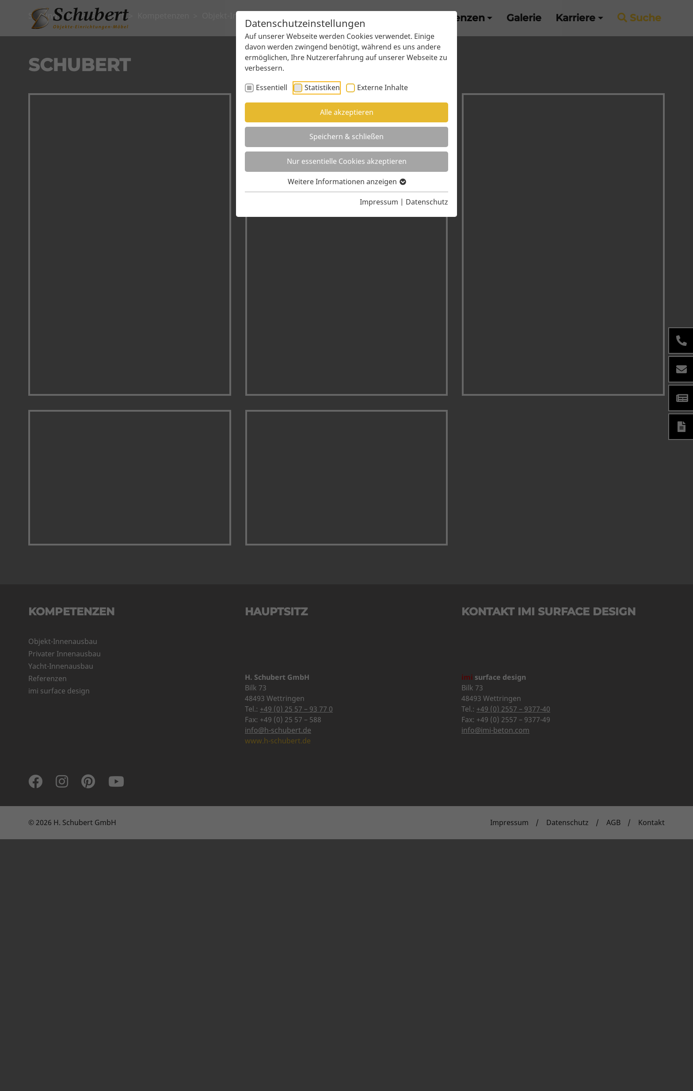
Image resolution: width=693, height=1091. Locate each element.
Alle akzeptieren (346, 112)
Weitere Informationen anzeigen (346, 181)
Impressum (379, 202)
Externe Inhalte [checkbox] (382, 87)
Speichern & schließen (346, 136)
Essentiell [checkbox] (271, 87)
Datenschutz (427, 202)
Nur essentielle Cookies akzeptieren (347, 161)
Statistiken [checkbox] (322, 87)
